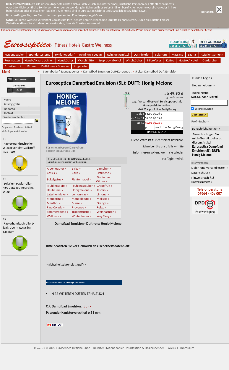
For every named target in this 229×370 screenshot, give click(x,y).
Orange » (103, 203)
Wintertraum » (81, 216)
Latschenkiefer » (57, 194)
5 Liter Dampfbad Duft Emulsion (156, 71)
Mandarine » (55, 199)
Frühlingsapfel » (57, 186)
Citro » (76, 173)
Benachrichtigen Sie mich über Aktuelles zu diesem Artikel (207, 144)
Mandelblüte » (81, 199)
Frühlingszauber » (83, 186)
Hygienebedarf (64, 54)
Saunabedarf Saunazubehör (61, 71)
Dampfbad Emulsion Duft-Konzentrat (107, 71)
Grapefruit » (105, 186)
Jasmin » (102, 190)
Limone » (103, 194)
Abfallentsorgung (212, 54)
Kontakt (8, 112)
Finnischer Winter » (103, 179)
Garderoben (210, 60)
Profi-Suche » (200, 121)
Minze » (77, 203)
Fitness (31, 66)
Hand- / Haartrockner (39, 60)
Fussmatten (12, 60)
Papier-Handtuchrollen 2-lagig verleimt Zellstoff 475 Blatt (19, 148)
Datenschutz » (200, 173)
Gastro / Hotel (188, 60)
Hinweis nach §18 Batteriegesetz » (202, 180)
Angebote (80, 66)
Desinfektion (142, 54)
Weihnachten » (107, 212)
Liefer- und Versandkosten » (209, 168)
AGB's (171, 348)
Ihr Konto (9, 108)
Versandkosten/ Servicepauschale (160, 101)
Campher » (104, 168)
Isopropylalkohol (110, 60)
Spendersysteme (39, 54)
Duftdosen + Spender (55, 66)
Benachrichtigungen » (206, 128)
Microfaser (154, 60)
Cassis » (52, 173)
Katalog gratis (11, 104)
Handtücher (65, 60)
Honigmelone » (82, 190)
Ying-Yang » (104, 216)
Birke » (76, 168)
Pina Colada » (56, 207)
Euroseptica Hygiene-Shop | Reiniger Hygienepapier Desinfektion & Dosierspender (110, 348)
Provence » (79, 207)
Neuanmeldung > (203, 85)
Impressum (186, 348)
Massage (177, 54)
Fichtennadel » (81, 179)
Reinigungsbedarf (90, 54)
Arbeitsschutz (14, 66)
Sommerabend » (58, 212)
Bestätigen (211, 11)
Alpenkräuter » (57, 168)
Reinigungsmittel (118, 54)
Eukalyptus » (55, 179)
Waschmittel (86, 60)
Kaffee (170, 60)
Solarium (161, 54)
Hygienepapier (14, 54)
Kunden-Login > (202, 78)
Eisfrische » (104, 173)
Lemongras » (80, 194)
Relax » (101, 207)
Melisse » (103, 199)
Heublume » (55, 190)
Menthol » (53, 203)
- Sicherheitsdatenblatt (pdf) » (66, 264)
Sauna (192, 54)
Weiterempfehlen (14, 117)
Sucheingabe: (204, 95)
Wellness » (54, 216)
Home (7, 99)
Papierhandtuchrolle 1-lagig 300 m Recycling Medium (18, 227)
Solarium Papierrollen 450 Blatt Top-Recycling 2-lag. (18, 188)
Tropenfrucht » (81, 212)
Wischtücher (134, 60)
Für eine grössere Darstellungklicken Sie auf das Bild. (66, 147)
